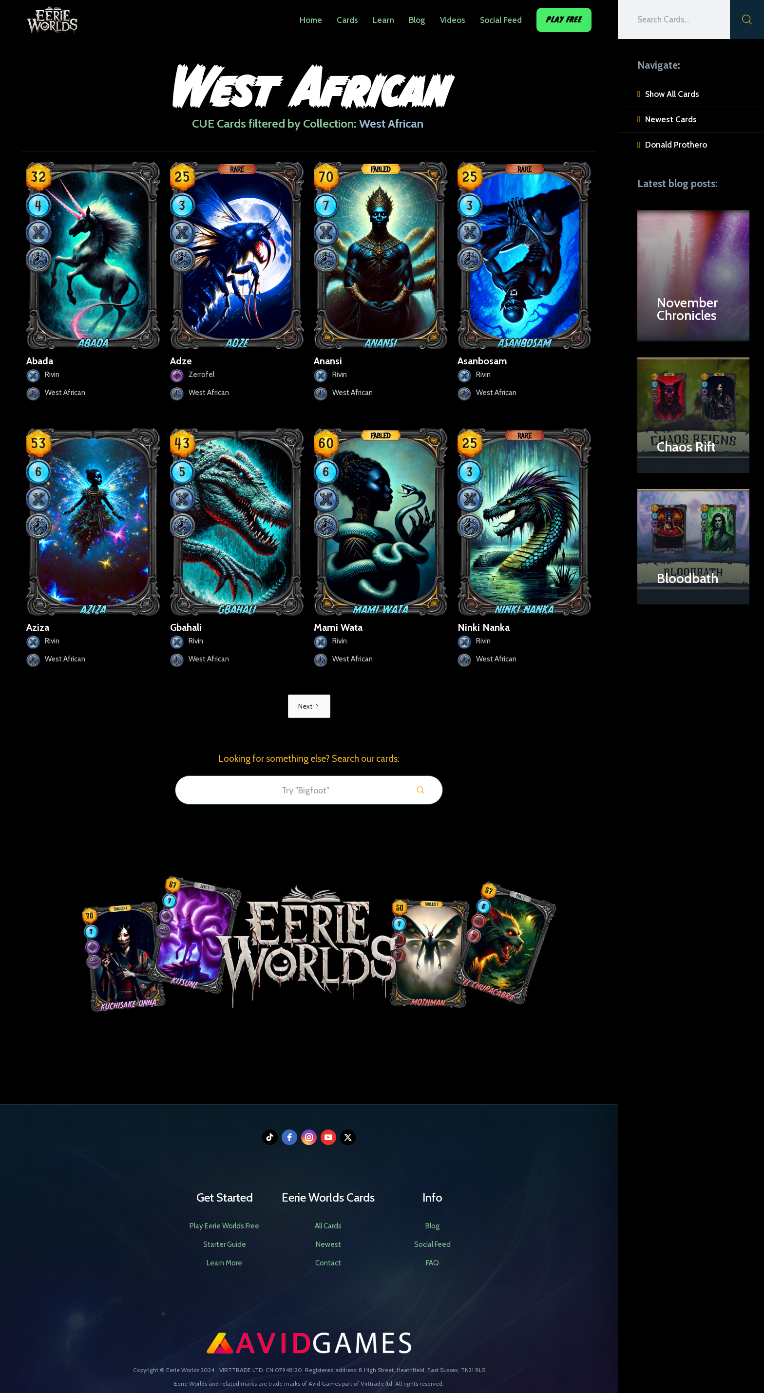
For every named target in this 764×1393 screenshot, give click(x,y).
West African (65, 392)
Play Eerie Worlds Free (224, 1226)
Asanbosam (482, 361)
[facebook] (289, 1137)
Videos (452, 20)
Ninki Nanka (484, 627)
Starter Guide (224, 1244)
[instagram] (309, 1137)
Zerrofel (201, 374)
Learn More (224, 1263)
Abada (39, 361)
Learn (383, 20)
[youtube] (328, 1137)
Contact (328, 1263)
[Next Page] (309, 706)
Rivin (52, 374)
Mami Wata (338, 627)
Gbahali (186, 627)
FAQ (432, 1263)
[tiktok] (270, 1137)
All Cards (328, 1226)
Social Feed (501, 20)
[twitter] (348, 1137)
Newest (328, 1244)
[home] (51, 17)
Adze (181, 361)
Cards (347, 20)
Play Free (564, 20)
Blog (417, 20)
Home (311, 20)
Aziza (37, 627)
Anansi (328, 361)
